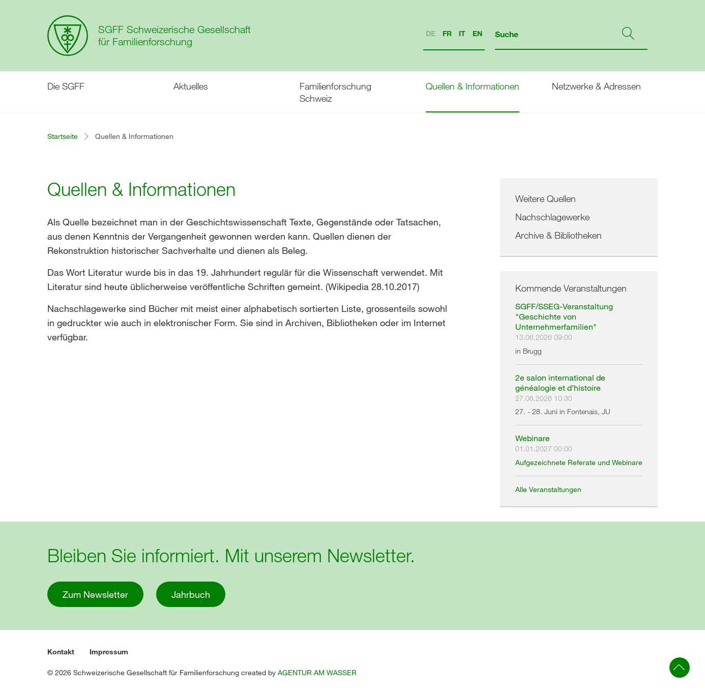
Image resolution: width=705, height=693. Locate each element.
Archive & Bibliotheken (558, 235)
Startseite (62, 136)
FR (447, 33)
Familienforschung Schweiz (335, 92)
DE (430, 33)
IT (462, 33)
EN (477, 33)
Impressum (109, 651)
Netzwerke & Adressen (596, 86)
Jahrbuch (190, 594)
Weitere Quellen (545, 198)
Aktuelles (190, 86)
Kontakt (60, 651)
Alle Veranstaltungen (548, 489)
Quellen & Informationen (472, 86)
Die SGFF (65, 86)
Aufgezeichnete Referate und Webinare (578, 462)
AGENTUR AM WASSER (317, 672)
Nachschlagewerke (552, 216)
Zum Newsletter (95, 594)
